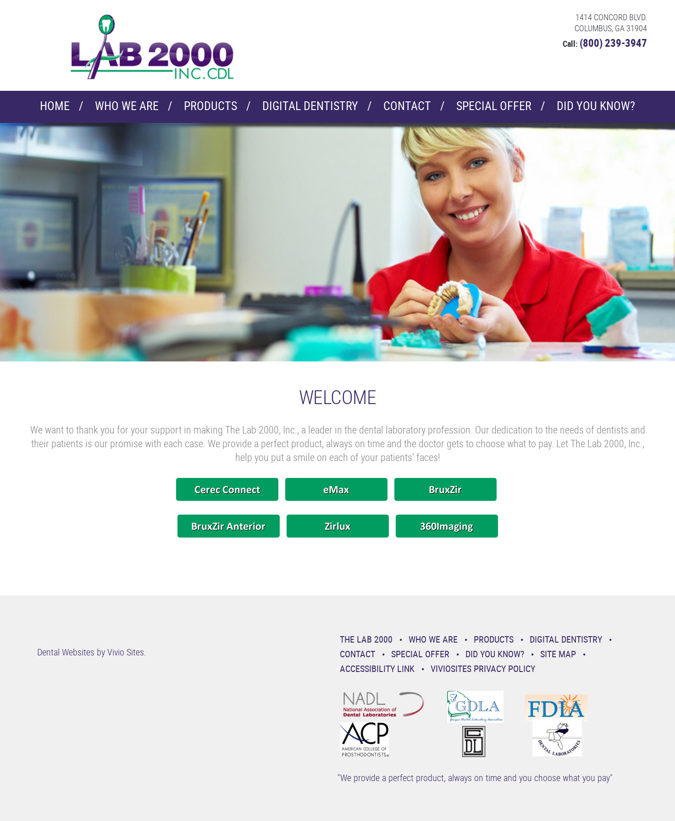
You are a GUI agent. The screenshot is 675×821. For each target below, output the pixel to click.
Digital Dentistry (310, 106)
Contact (407, 106)
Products (210, 106)
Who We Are (127, 106)
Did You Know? (596, 106)
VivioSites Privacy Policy (483, 668)
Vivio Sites (125, 652)
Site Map (558, 654)
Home (55, 106)
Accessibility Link (377, 668)
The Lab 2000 (366, 639)
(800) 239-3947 (613, 43)
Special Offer (493, 106)
